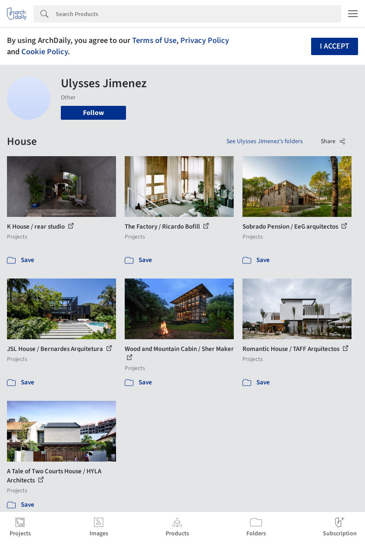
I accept (334, 46)
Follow (93, 113)
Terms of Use (154, 40)
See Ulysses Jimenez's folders (264, 141)
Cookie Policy (44, 51)
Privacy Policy (204, 40)
